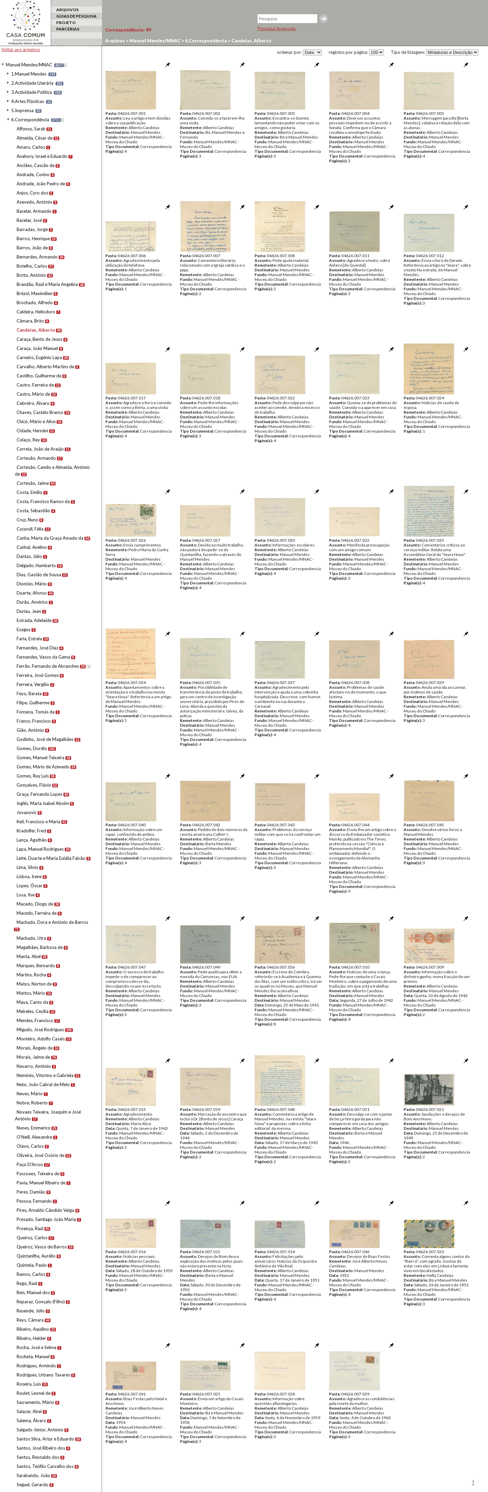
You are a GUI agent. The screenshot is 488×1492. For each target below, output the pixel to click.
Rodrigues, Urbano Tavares (43, 1374)
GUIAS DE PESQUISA (76, 16)
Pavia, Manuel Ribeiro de (41, 1182)
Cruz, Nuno (27, 519)
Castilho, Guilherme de (39, 375)
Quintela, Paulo (32, 1265)
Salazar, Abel (29, 1411)
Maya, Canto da (32, 1002)
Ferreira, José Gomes (38, 675)
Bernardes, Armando (37, 257)
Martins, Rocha (31, 974)
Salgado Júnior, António (40, 1429)
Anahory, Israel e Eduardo (42, 156)
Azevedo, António (34, 202)
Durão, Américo (32, 602)
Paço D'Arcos (30, 1164)
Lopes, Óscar (29, 885)
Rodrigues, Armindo (36, 1365)
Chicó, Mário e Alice (36, 421)
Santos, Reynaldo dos (38, 1457)
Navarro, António (34, 1066)
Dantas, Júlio (29, 556)
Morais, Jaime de (33, 1057)
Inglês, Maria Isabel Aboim (43, 803)
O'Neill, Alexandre (34, 1137)
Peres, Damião (31, 1192)
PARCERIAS (67, 29)
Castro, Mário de (33, 394)
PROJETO (66, 22)
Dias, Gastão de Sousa (39, 574)
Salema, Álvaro (31, 1420)
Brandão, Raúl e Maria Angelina (47, 284)
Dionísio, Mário (32, 583)
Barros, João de (32, 247)
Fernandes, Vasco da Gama (43, 657)
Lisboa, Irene (29, 876)
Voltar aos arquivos (20, 49)
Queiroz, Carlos (32, 1237)
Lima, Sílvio (27, 867)
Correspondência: (128, 30)
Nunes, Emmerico (33, 1128)
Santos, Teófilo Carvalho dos (45, 1466)
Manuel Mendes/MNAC (29, 64)
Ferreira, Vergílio (33, 684)
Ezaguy (23, 629)
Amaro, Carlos (31, 147)
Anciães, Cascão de (36, 165)
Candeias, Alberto (36, 330)
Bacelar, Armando (34, 211)
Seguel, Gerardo (32, 1484)
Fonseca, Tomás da (36, 711)
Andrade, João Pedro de (41, 183)
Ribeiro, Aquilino (33, 1329)
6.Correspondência (30, 119)
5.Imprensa (22, 110)
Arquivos (115, 40)
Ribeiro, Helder (31, 1338)
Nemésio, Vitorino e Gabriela (45, 1075)
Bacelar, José (29, 220)
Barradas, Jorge (32, 229)
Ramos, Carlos (31, 1274)
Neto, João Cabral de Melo (43, 1084)
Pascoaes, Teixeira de (38, 1173)
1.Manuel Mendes (28, 74)
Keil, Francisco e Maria (38, 821)
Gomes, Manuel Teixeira (40, 757)
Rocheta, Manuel (33, 1356)
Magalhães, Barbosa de (40, 947)
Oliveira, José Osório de (40, 1155)
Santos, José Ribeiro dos (41, 1448)
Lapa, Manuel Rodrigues (40, 849)
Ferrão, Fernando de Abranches (48, 666)
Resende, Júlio (31, 1310)
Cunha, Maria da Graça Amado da (50, 538)
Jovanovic (27, 812)
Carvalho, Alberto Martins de (45, 366)
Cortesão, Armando (36, 458)
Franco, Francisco (34, 721)
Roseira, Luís (29, 1384)
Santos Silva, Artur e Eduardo (45, 1439)
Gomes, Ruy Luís (33, 776)
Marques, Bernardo (36, 965)
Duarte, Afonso (32, 593)
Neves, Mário (30, 1093)
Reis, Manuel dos (33, 1292)
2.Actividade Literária (32, 83)
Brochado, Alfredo (35, 302)
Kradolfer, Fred (31, 830)
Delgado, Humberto (36, 565)
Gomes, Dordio (32, 748)
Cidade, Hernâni (32, 430)
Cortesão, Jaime (33, 483)
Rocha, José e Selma (36, 1347)
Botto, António (31, 275)
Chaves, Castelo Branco (40, 412)
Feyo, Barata (29, 693)
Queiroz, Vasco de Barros (42, 1246)
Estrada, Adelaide (34, 620)
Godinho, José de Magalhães (45, 739)
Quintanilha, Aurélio (36, 1256)
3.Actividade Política (31, 92)
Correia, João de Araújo (40, 449)
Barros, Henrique (33, 238)
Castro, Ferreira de (35, 385)
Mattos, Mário (31, 993)
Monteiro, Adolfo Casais (41, 1038)
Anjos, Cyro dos (32, 192)
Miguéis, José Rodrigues (40, 1029)
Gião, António (30, 730)
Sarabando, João (33, 1475)
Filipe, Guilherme (33, 702)
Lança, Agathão (32, 840)
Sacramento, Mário (35, 1402)
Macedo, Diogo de (35, 904)
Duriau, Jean (29, 611)
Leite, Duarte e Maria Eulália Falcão (51, 858)
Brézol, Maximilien (35, 293)
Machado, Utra (31, 938)
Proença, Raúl (30, 1228)
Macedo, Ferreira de (37, 913)
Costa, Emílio (29, 492)
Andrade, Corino (33, 174)
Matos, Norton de (34, 984)
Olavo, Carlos (30, 1146)
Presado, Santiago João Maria (46, 1219)
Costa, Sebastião (33, 510)
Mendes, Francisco (35, 1020)
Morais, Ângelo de (35, 1048)
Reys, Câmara (30, 1320)
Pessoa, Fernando (34, 1201)
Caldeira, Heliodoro (36, 311)
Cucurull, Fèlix (30, 529)
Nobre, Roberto (32, 1102)
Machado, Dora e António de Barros (52, 922)
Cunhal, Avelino (32, 547)
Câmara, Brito (30, 321)
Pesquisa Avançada (277, 28)
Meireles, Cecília (32, 1011)
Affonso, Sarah (31, 128)
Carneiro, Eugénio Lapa (39, 357)
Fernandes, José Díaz (37, 647)
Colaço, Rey (28, 439)
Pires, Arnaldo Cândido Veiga (45, 1210)
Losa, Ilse (26, 894)
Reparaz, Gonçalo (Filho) (41, 1301)
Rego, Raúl (27, 1283)
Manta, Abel (29, 956)
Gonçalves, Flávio (34, 785)
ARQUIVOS (67, 9)
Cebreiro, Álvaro (33, 403)
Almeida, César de (35, 138)
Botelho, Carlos (32, 266)
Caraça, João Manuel (37, 348)
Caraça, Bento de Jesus (39, 339)
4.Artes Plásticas (27, 101)
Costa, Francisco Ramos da (43, 501)
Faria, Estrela (29, 638)
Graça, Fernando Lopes (39, 794)
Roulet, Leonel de (33, 1393)
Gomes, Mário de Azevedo (43, 766)
